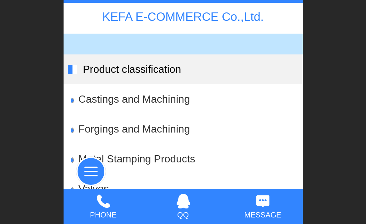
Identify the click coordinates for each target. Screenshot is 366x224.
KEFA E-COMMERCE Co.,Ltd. (183, 16)
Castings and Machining (134, 99)
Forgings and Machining (134, 129)
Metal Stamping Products (136, 159)
